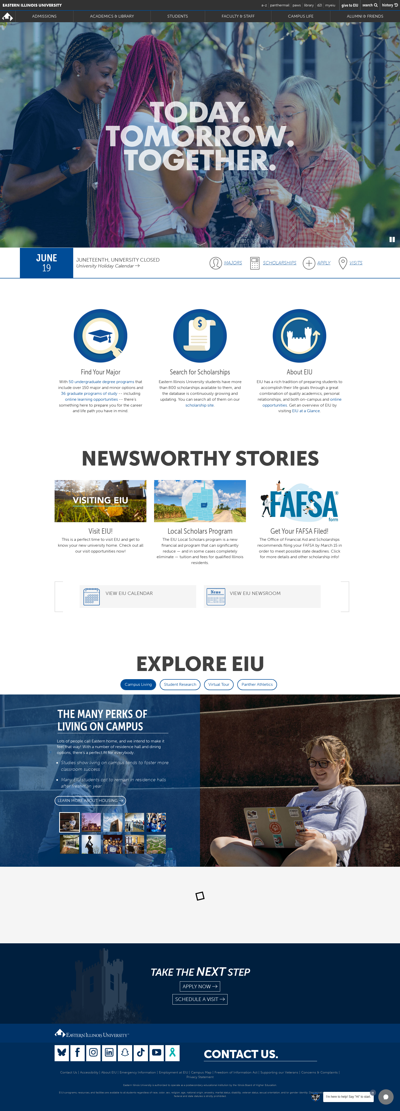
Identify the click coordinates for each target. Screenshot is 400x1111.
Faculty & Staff (238, 16)
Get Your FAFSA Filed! (299, 531)
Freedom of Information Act (236, 1072)
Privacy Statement (200, 1077)
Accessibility (89, 1072)
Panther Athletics (257, 684)
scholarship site (199, 405)
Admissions (44, 16)
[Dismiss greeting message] (373, 1093)
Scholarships (279, 263)
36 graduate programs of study (89, 393)
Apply (323, 263)
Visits (355, 263)
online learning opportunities (91, 399)
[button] (386, 1097)
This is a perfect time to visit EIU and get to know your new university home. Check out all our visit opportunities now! (100, 545)
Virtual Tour (218, 684)
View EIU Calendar (129, 593)
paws (297, 5)
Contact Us (68, 1072)
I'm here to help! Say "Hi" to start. (348, 1096)
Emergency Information (138, 1072)
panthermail (279, 5)
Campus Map (201, 1072)
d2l (319, 5)
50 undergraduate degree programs (101, 381)
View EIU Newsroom (255, 593)
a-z (264, 5)
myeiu (330, 5)
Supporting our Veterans (279, 1072)
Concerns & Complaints (319, 1072)
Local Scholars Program (200, 531)
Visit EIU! (101, 531)
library (309, 5)
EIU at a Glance (306, 410)
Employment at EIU (173, 1072)
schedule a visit (200, 999)
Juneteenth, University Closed (118, 260)
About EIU (109, 1072)
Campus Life (301, 16)
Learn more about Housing (90, 800)
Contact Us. (241, 1054)
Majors (233, 263)
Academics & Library (112, 16)
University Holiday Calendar (108, 266)
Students (177, 16)
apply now (200, 986)
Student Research (180, 684)
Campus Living (138, 684)
